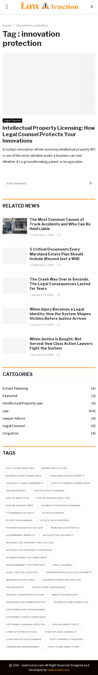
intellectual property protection (30, 543)
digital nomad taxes (19, 505)
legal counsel (62, 565)
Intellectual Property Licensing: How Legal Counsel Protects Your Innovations (49, 134)
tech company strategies (66, 639)
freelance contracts (65, 528)
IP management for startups (25, 565)
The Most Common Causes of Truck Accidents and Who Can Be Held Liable (60, 224)
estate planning (53, 513)
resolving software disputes (26, 602)
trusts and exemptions (63, 647)
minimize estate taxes (20, 580)
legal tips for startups (22, 572)
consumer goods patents (66, 476)
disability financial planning (60, 505)
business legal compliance (24, 476)
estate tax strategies (54, 520)
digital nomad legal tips (53, 498)
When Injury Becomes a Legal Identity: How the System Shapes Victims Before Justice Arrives (60, 314)
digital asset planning (49, 491)
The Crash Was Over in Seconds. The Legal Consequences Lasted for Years (60, 284)
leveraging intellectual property (69, 572)
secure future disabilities (71, 602)
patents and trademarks (49, 587)
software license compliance (26, 617)
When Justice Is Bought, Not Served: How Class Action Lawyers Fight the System (61, 343)
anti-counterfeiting (20, 468)
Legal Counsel (12, 120)
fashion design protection (24, 528)
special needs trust (66, 624)
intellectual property (58, 535)
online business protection (62, 580)
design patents (16, 491)
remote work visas (65, 595)
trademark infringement (23, 647)
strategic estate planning (23, 639)
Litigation (11, 433)
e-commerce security (20, 513)
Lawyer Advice (14, 418)
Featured (10, 396)
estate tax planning (19, 520)
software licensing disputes (25, 624)
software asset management (26, 610)
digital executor (17, 498)
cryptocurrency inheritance (70, 483)
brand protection (54, 468)
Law (5, 411)
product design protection (25, 595)
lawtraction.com (58, 669)
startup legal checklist (60, 632)
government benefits (20, 535)
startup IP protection (21, 632)
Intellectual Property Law (22, 403)
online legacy (15, 587)
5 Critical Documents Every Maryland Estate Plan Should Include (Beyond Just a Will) (56, 254)
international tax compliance (26, 557)
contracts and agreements (24, 483)
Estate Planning (15, 388)
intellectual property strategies (29, 550)
